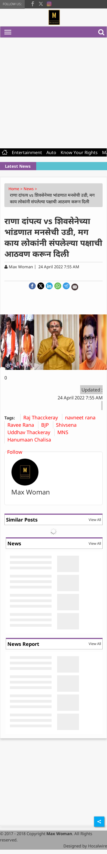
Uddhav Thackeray (30, 432)
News (14, 543)
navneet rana (82, 417)
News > (31, 188)
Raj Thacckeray (42, 417)
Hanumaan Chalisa (31, 439)
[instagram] (49, 3)
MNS (64, 432)
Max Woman (30, 491)
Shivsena (68, 425)
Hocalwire (97, 846)
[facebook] (32, 3)
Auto (51, 152)
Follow (14, 452)
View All (95, 519)
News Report (23, 644)
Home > (16, 188)
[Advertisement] (51, 91)
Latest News (18, 166)
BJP (47, 425)
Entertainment (27, 152)
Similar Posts (22, 519)
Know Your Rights (79, 152)
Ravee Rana (22, 425)
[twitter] (40, 3)
